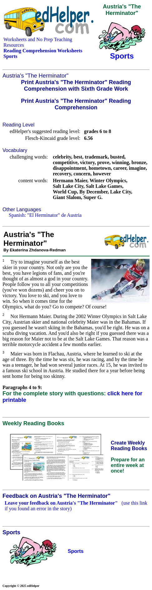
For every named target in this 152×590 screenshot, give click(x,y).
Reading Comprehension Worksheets (42, 50)
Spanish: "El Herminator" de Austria (45, 215)
